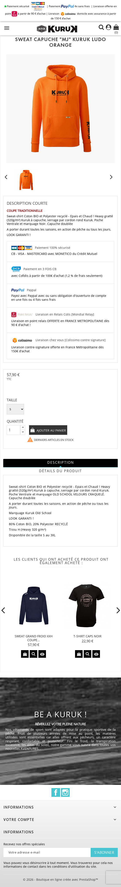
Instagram (65, 792)
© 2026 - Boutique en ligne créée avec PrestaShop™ (60, 879)
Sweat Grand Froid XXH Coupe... (33, 638)
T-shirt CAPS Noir (87, 636)
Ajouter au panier (51, 430)
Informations (18, 832)
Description (60, 462)
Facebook (55, 792)
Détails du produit (60, 470)
